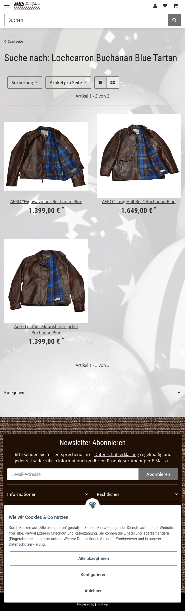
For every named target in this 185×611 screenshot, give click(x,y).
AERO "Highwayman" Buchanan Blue (46, 201)
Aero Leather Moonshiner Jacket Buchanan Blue (46, 329)
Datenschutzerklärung (116, 454)
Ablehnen (94, 590)
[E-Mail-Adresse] (73, 474)
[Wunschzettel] (165, 6)
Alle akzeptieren (93, 558)
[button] (155, 6)
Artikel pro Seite (66, 82)
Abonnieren (158, 474)
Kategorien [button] (14, 392)
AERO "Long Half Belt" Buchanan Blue (138, 201)
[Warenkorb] (175, 6)
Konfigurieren (94, 574)
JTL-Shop (101, 604)
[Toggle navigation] (7, 3)
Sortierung (22, 82)
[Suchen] (86, 20)
